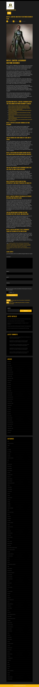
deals (8, 510)
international (9, 570)
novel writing (9, 608)
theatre (8, 651)
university (9, 660)
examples (9, 535)
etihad (8, 528)
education (9, 518)
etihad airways (9, 533)
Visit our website (12, 351)
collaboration (13, 244)
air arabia (9, 449)
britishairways (9, 480)
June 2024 (9, 409)
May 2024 (9, 411)
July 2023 (9, 432)
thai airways (9, 649)
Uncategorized (9, 658)
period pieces (24, 246)
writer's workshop (10, 670)
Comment (8, 256)
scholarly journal (10, 643)
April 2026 (9, 363)
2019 (8, 441)
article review (9, 464)
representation (9, 247)
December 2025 (10, 372)
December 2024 (10, 397)
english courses (10, 526)
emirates (8, 520)
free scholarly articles (11, 549)
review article (9, 631)
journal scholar (9, 578)
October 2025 (9, 376)
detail (18, 245)
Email (7, 277)
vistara (8, 664)
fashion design (9, 537)
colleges (8, 503)
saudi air (8, 635)
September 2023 (10, 428)
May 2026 (9, 361)
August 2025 (9, 380)
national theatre (10, 603)
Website (8, 282)
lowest (8, 595)
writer (8, 668)
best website (9, 468)
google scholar (10, 555)
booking (8, 472)
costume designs (27, 244)
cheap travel (9, 491)
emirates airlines (10, 522)
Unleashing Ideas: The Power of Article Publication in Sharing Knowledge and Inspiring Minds (19, 341)
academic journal (10, 443)
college (8, 501)
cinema (8, 493)
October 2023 (9, 426)
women (8, 666)
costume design (10, 508)
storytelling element (27, 247)
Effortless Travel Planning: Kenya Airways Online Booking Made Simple (19, 318)
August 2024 (9, 405)
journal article (9, 574)
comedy (8, 505)
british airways (9, 478)
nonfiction (9, 606)
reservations (9, 628)
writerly (8, 672)
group (8, 558)
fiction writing (9, 541)
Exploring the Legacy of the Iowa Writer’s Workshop (15, 320)
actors (17, 243)
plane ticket (9, 616)
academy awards (12, 243)
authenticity (21, 243)
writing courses (10, 676)
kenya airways (9, 587)
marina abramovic (10, 599)
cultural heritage (13, 245)
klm (8, 589)
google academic (10, 553)
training (8, 656)
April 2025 (9, 388)
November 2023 (10, 424)
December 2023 (10, 422)
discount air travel (10, 512)
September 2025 (10, 378)
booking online (9, 474)
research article (10, 624)
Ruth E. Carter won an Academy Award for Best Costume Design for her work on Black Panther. (19, 108)
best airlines (9, 466)
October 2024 (9, 401)
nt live (8, 610)
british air (8, 476)
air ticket (8, 455)
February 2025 (9, 392)
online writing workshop (11, 614)
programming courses (11, 618)
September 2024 (10, 403)
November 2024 (10, 399)
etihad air (9, 530)
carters (8, 485)
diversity (25, 245)
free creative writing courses (12, 547)
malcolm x (19, 246)
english (8, 524)
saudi (8, 633)
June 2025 (9, 384)
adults (8, 445)
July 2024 (9, 407)
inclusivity (15, 246)
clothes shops (9, 497)
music (8, 601)
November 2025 (10, 374)
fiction (8, 539)
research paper (10, 626)
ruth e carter (15, 247)
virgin (8, 662)
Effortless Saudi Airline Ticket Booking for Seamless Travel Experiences (19, 326)
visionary (8, 248)
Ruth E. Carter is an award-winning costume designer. (18, 105)
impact (11, 246)
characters (8, 244)
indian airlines (9, 568)
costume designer (19, 244)
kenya (8, 585)
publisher (9, 620)
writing (8, 674)
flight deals (9, 545)
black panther (26, 243)
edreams (9, 516)
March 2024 (9, 415)
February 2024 (9, 417)
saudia (8, 641)
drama (8, 514)
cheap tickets (9, 489)
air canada (9, 451)
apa (8, 460)
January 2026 (9, 369)
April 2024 (9, 413)
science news (9, 647)
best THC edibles (12, 344)
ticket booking (9, 653)
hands (8, 562)
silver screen (20, 247)
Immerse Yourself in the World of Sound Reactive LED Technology (18, 328)
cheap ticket (9, 487)
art (7, 462)
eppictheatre (12, 340)
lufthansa (9, 597)
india (8, 566)
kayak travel (9, 583)
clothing (8, 499)
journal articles (9, 576)
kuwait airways (9, 591)
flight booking (9, 543)
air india (8, 453)
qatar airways (9, 622)
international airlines (10, 572)
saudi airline (9, 637)
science (8, 645)
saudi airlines (9, 639)
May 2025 (9, 386)
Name (7, 271)
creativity (8, 245)
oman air (8, 612)
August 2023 (9, 430)
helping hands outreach (11, 564)
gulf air (8, 560)
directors (21, 245)
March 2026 (9, 365)
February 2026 (9, 367)
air (7, 447)
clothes (8, 495)
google (8, 551)
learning (8, 593)
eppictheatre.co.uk (11, 10)
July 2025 (9, 382)
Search (8, 308)
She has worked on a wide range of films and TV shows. (19, 106)
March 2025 (9, 390)
